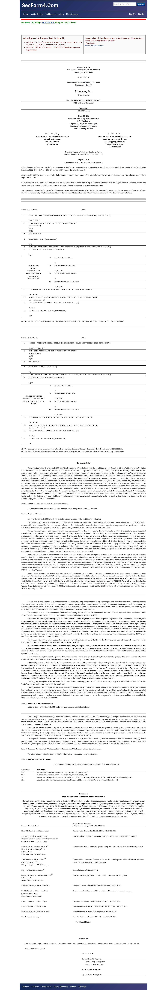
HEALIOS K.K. (48, 22)
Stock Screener (72, 14)
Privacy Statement (61, 987)
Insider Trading (37, 14)
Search (141, 4)
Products (35, 987)
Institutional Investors (55, 14)
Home (25, 14)
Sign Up (132, 14)
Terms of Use (46, 987)
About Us (25, 987)
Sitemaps (82, 987)
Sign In (141, 14)
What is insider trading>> (94, 46)
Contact (73, 987)
